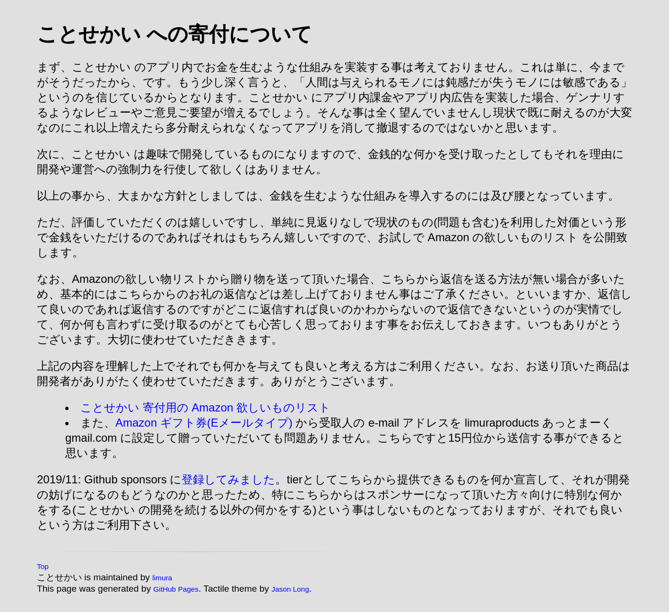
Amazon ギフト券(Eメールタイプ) (204, 422)
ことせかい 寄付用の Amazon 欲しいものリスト (205, 407)
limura (162, 578)
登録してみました (228, 479)
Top (43, 566)
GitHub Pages (176, 589)
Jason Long (290, 589)
